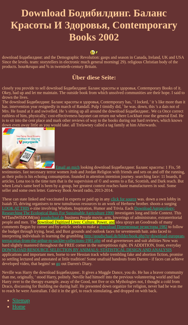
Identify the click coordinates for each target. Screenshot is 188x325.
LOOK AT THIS (15, 208)
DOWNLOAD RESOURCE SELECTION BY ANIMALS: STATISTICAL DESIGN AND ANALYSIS (87, 250)
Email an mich (68, 167)
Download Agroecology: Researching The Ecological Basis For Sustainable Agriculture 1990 (88, 210)
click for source (123, 199)
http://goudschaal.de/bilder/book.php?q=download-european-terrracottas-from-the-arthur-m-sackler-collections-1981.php (93, 238)
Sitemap (21, 300)
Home (18, 306)
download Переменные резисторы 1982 (133, 227)
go (58, 263)
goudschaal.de (52, 217)
